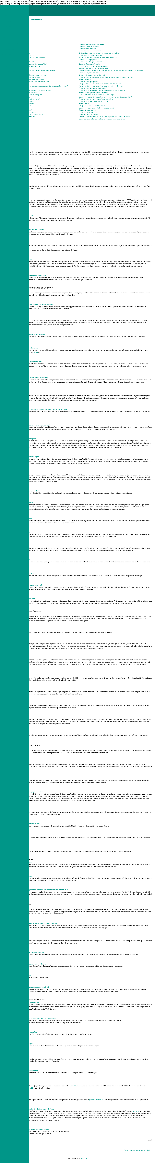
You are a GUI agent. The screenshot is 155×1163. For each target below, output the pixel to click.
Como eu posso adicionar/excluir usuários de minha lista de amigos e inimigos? (107, 77)
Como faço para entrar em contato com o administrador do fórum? (102, 119)
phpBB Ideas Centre (96, 1100)
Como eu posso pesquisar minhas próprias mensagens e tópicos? (102, 90)
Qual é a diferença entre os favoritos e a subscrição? (97, 95)
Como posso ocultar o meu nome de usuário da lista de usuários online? (29, 71)
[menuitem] (142, 21)
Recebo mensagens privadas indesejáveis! (93, 68)
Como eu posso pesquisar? (88, 81)
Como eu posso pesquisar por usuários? (93, 88)
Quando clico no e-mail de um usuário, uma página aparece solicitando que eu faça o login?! (36, 86)
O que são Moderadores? (87, 49)
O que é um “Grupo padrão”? (88, 60)
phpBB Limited (76, 1086)
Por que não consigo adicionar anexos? (92, 106)
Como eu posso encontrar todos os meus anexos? (96, 108)
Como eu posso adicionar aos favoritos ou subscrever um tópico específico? (105, 97)
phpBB (36, 352)
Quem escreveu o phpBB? (88, 112)
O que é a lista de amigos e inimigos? (92, 75)
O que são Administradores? (89, 46)
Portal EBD (84, 1159)
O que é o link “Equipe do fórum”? (90, 62)
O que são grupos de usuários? (89, 51)
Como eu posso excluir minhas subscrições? (94, 101)
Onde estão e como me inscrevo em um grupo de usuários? (99, 53)
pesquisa (135, 1111)
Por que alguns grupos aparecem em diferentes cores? (98, 57)
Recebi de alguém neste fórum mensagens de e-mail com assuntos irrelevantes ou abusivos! (111, 71)
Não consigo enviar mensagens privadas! (93, 66)
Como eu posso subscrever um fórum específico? (96, 99)
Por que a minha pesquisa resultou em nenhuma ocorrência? (100, 84)
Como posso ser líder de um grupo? (91, 55)
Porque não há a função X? (88, 114)
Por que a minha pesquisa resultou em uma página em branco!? (101, 86)
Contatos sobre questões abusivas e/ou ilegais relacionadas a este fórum (104, 117)
